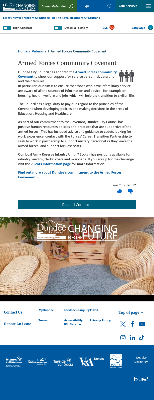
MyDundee (46, 310)
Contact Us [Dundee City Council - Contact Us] (13, 312)
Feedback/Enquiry (77, 310)
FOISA (94, 310)
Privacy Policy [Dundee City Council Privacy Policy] (100, 320)
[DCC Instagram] (123, 338)
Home (22, 51)
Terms (43, 320)
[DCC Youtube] (142, 325)
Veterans (39, 51)
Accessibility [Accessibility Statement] (73, 320)
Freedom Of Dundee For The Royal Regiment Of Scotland (61, 18)
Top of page (131, 312)
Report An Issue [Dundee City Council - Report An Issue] (17, 324)
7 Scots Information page (51, 164)
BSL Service (72, 324)
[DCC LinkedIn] (132, 338)
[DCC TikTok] (142, 338)
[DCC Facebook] (132, 325)
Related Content (77, 204)
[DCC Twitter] (123, 327)
